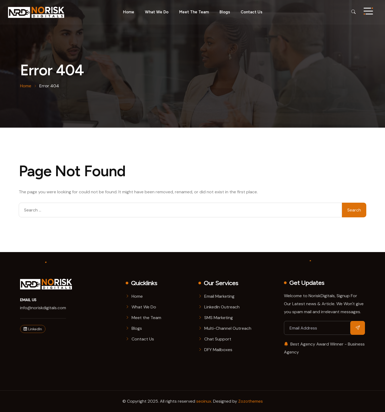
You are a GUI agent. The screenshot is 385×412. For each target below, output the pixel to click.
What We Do (144, 307)
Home (128, 12)
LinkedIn (33, 329)
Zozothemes (250, 401)
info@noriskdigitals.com (43, 308)
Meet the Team (194, 12)
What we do (156, 12)
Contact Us (251, 12)
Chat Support (217, 339)
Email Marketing (219, 296)
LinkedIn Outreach (222, 307)
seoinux (203, 401)
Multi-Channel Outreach (227, 328)
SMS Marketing (218, 317)
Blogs (225, 12)
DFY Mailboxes (218, 349)
